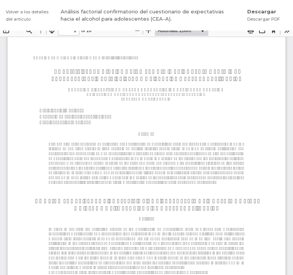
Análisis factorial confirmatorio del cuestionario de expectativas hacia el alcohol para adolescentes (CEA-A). (142, 15)
